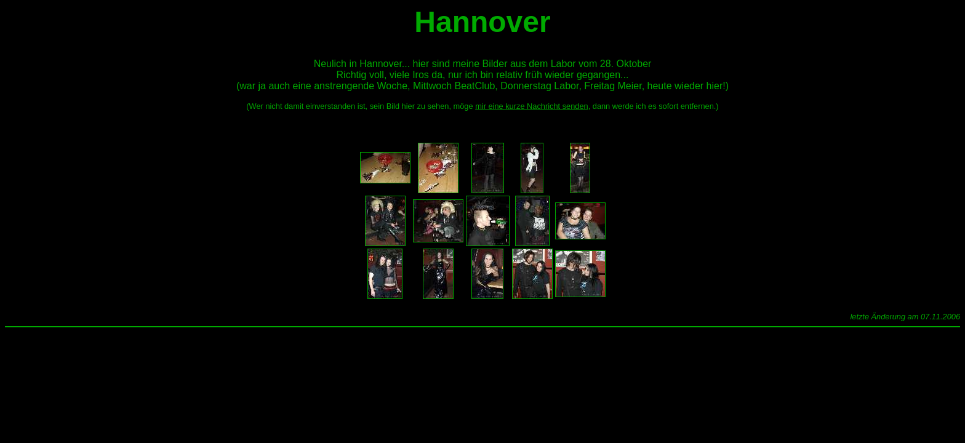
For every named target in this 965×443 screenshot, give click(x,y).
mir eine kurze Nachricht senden (531, 106)
